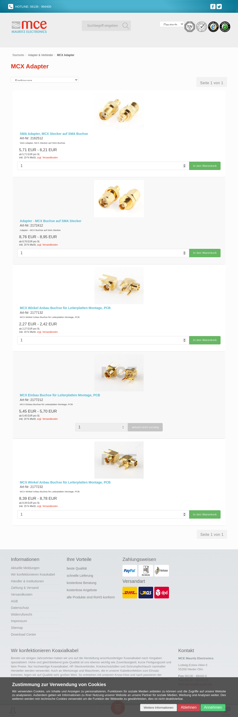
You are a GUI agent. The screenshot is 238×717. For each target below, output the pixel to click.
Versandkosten (22, 593)
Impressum (19, 619)
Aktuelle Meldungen (25, 566)
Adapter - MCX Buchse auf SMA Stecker (50, 220)
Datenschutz (20, 606)
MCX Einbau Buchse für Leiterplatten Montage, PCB (60, 394)
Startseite (18, 55)
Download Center (23, 632)
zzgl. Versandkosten (47, 157)
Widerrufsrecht (21, 612)
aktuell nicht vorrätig (145, 426)
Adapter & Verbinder (40, 55)
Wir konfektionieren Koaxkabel (33, 573)
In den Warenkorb (205, 165)
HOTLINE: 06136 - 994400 (29, 6)
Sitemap (17, 626)
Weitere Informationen (158, 707)
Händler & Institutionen (27, 579)
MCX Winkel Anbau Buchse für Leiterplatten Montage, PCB (65, 307)
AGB (14, 599)
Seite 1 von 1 (211, 83)
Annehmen (213, 707)
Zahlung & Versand (25, 586)
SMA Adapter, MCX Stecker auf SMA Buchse (54, 133)
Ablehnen (189, 707)
